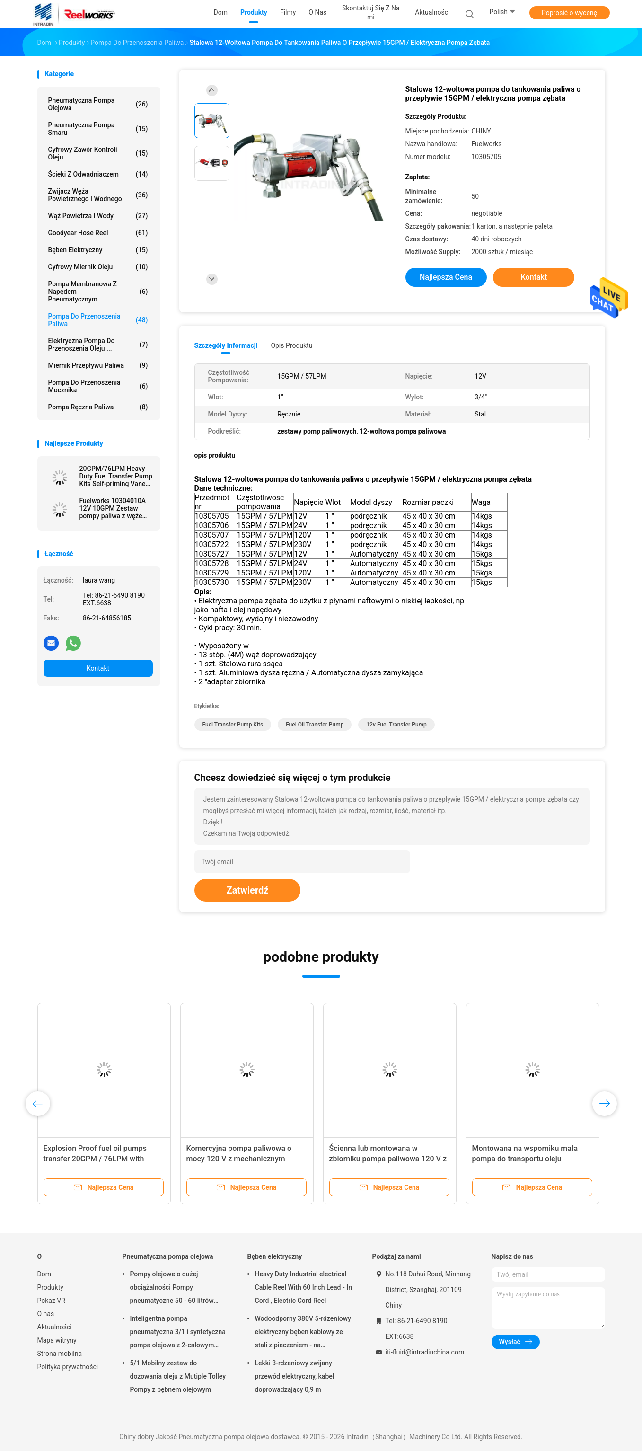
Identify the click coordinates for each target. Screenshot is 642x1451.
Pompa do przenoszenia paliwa (98, 319)
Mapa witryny (57, 1340)
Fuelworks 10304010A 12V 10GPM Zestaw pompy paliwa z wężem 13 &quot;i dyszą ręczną (114, 508)
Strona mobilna (59, 1353)
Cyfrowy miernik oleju (98, 267)
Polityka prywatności (67, 1367)
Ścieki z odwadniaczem (98, 174)
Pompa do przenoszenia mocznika (98, 386)
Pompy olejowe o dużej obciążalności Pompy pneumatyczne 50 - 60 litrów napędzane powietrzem (172, 1288)
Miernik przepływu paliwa (98, 365)
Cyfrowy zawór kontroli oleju (98, 153)
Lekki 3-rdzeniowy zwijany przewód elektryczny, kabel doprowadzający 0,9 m (294, 1376)
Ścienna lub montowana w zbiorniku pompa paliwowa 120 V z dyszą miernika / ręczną (388, 1159)
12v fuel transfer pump (396, 724)
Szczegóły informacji (226, 345)
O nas (45, 1314)
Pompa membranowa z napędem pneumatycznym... (98, 291)
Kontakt (98, 668)
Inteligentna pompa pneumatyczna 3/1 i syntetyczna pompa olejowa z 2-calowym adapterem (178, 1333)
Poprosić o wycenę (569, 13)
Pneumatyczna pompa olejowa (98, 104)
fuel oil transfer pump (314, 724)
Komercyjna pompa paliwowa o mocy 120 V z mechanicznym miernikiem (239, 1159)
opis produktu (291, 345)
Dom (44, 1274)
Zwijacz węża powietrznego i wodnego (98, 195)
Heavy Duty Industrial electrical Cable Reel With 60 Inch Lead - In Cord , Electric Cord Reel (303, 1287)
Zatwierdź (248, 890)
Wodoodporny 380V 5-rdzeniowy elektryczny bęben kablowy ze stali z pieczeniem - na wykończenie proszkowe (303, 1333)
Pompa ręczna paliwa (98, 407)
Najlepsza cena (446, 277)
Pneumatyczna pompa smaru (98, 128)
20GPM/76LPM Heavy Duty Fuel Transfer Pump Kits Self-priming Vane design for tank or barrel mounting (115, 476)
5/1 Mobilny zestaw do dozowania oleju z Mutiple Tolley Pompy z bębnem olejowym (178, 1376)
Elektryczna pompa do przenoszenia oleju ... (98, 344)
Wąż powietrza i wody (98, 216)
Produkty (50, 1287)
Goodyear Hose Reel (98, 233)
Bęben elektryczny (98, 250)
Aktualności (54, 1327)
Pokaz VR (51, 1300)
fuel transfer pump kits (233, 724)
